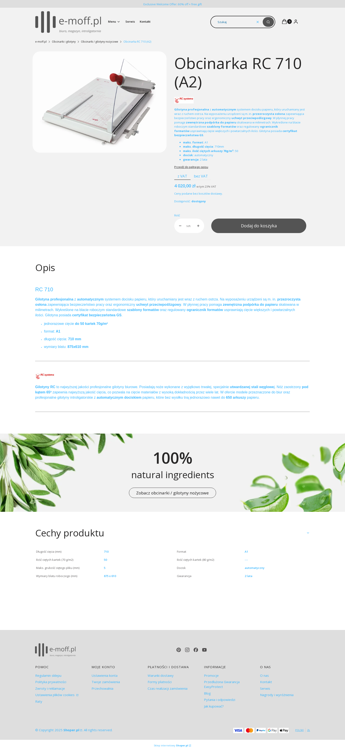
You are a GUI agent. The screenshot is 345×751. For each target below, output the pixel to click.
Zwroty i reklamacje (50, 688)
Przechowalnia (102, 688)
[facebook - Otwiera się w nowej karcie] (195, 650)
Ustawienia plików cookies (55, 695)
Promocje (211, 675)
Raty (38, 701)
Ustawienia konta (104, 675)
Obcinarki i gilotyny (64, 41)
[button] (268, 22)
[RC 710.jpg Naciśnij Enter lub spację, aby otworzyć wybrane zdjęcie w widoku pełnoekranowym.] (100, 102)
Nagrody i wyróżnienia (277, 695)
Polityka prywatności (50, 682)
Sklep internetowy (171, 745)
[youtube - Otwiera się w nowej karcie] (204, 650)
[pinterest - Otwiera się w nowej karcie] (178, 650)
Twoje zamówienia (106, 682)
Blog (207, 693)
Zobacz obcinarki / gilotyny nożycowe (172, 493)
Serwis (265, 688)
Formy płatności (160, 682)
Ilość (177, 215)
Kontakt (266, 682)
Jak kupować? (214, 706)
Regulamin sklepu (48, 675)
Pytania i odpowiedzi (219, 699)
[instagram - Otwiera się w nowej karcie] (187, 650)
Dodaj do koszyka (259, 226)
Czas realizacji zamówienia (167, 688)
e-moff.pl (41, 41)
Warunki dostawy (161, 675)
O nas (264, 675)
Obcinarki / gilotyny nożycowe (99, 41)
